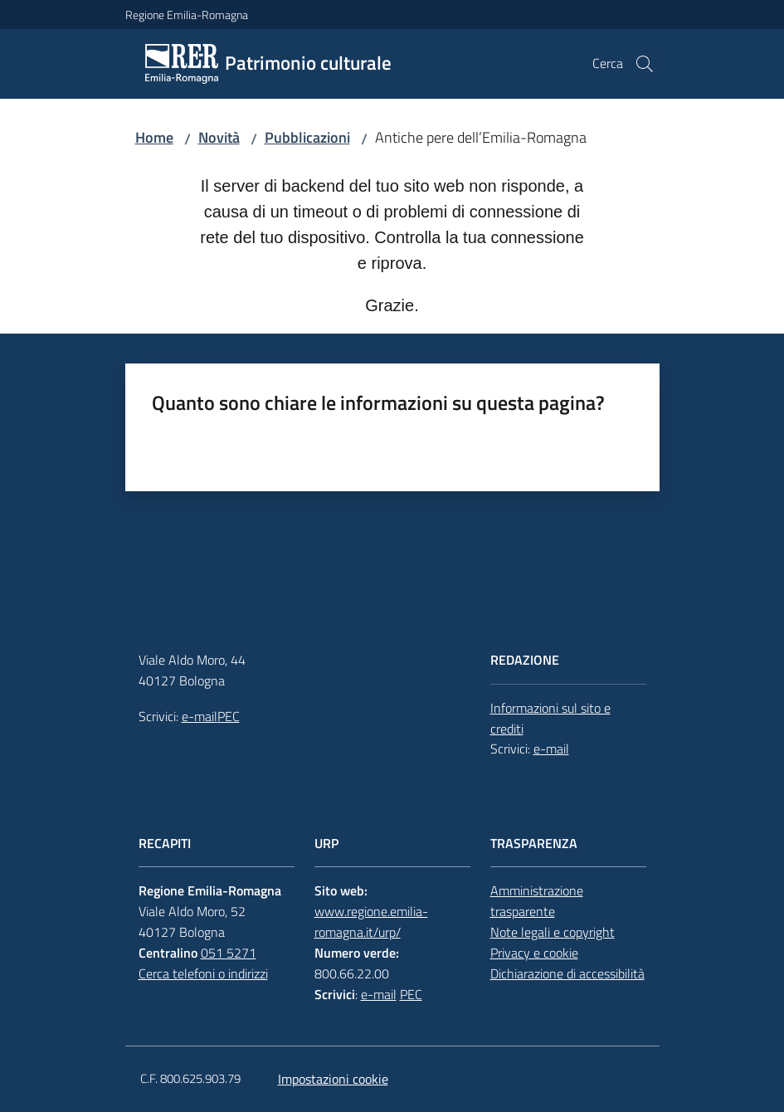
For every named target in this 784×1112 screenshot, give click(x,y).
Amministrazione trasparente (536, 900)
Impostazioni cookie (333, 1079)
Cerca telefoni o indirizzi (203, 973)
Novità (219, 137)
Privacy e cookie (534, 953)
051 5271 (228, 953)
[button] (645, 64)
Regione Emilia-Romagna (186, 14)
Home (154, 137)
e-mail (199, 716)
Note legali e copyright (552, 932)
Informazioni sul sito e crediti (550, 718)
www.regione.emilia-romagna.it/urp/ (371, 921)
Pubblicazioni (307, 137)
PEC (228, 716)
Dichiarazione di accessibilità (567, 973)
